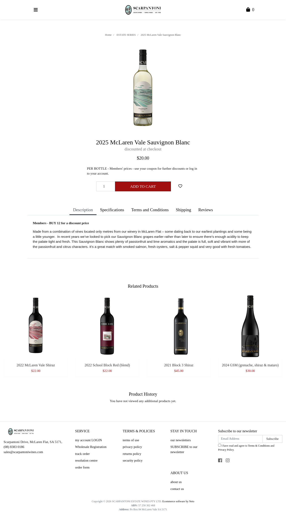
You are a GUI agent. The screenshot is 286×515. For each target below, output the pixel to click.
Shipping (183, 209)
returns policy (132, 454)
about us (176, 482)
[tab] (83, 210)
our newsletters (180, 440)
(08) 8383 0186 (14, 447)
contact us (177, 489)
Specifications (112, 209)
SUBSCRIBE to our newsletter (184, 449)
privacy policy (132, 447)
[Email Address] (240, 439)
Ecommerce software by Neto (178, 501)
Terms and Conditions (150, 209)
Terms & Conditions (259, 445)
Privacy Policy (226, 449)
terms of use (131, 440)
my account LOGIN (88, 440)
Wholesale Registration (90, 447)
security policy (133, 460)
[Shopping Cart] (250, 10)
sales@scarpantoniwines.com (23, 452)
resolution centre (86, 460)
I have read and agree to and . (246, 447)
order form (82, 467)
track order (82, 454)
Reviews (205, 209)
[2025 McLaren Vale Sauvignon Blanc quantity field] (105, 186)
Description (83, 209)
